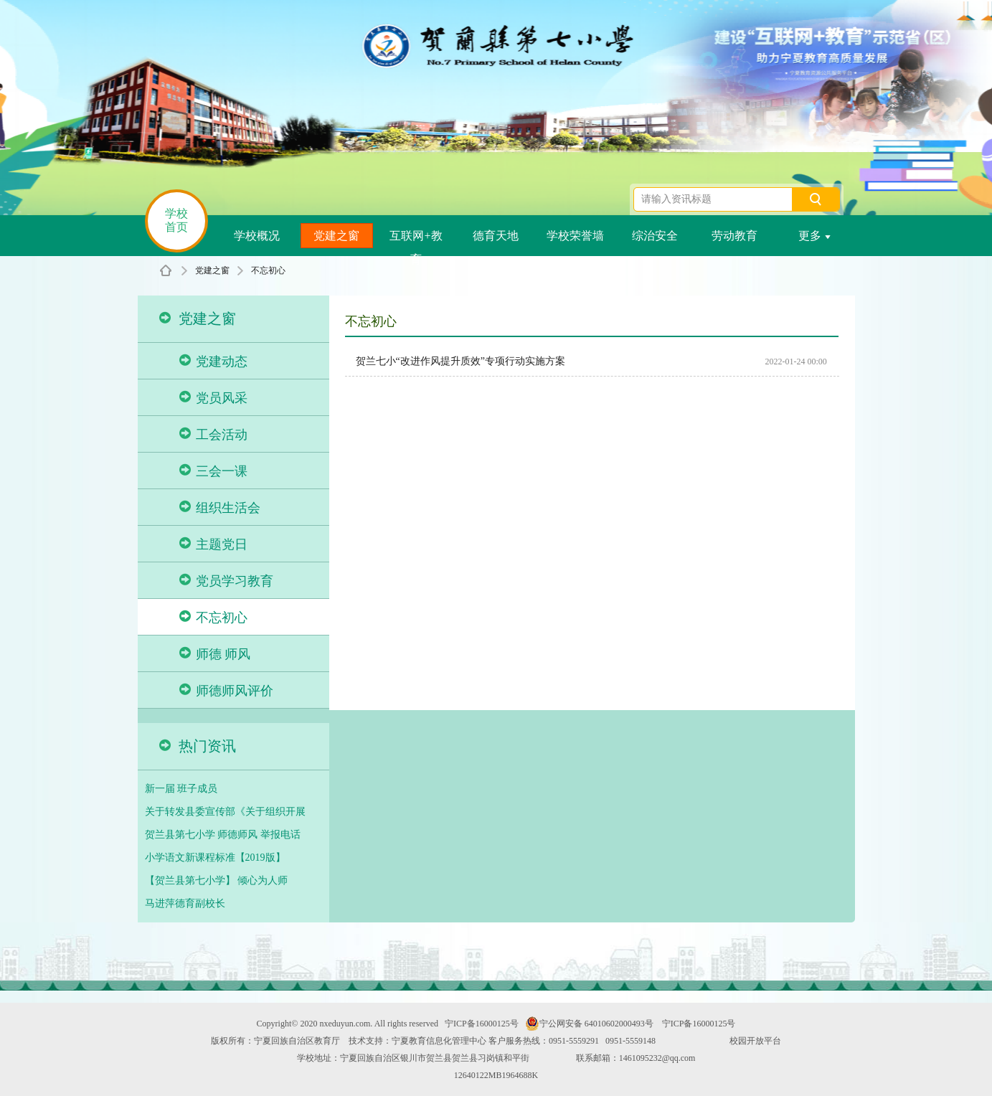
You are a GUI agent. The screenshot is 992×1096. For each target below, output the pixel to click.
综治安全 (655, 236)
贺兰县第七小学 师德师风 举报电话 (223, 834)
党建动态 (213, 361)
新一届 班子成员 (181, 788)
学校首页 (176, 220)
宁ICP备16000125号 (482, 1024)
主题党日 (213, 544)
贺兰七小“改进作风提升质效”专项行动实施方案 (460, 361)
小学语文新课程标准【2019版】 (215, 857)
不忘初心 (268, 270)
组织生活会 (219, 507)
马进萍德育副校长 (185, 903)
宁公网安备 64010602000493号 (589, 1023)
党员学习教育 (226, 580)
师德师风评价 (226, 690)
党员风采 (213, 397)
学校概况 (257, 236)
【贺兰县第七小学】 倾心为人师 (216, 880)
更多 (814, 236)
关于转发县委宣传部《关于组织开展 (225, 811)
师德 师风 (215, 653)
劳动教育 (734, 236)
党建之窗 (336, 236)
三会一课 (213, 470)
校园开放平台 (755, 1041)
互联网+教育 (415, 239)
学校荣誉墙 (575, 236)
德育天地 (496, 236)
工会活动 (213, 434)
